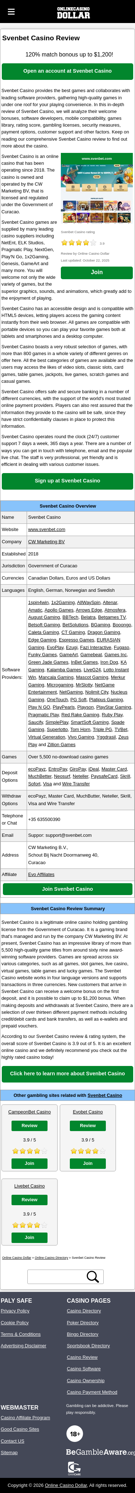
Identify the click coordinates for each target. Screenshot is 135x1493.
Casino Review (82, 1357)
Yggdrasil (106, 737)
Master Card (114, 769)
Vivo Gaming (81, 737)
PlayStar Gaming (113, 707)
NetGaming (71, 692)
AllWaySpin (88, 602)
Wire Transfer (76, 783)
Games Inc (115, 654)
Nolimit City (96, 692)
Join (97, 272)
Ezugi (71, 647)
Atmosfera (114, 610)
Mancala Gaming (56, 677)
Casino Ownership (86, 1380)
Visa (47, 783)
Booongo (122, 624)
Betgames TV (111, 617)
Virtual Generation (46, 737)
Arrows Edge (89, 610)
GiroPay (77, 769)
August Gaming (44, 617)
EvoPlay (55, 647)
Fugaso (121, 647)
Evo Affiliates (41, 874)
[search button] (93, 1277)
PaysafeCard (104, 776)
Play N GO (39, 707)
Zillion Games (62, 744)
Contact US (12, 1441)
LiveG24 (92, 669)
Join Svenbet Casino (67, 889)
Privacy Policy (15, 1310)
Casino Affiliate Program (25, 1417)
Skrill (125, 776)
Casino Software (84, 1368)
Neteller (80, 776)
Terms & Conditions (21, 1334)
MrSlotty (84, 684)
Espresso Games (76, 640)
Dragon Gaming (103, 632)
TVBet (120, 729)
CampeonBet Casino (29, 1112)
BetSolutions (76, 624)
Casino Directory (84, 1310)
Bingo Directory (82, 1334)
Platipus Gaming (106, 699)
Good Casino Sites (20, 1429)
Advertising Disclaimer (23, 1345)
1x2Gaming (63, 602)
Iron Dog (109, 662)
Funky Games (42, 654)
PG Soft (79, 699)
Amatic (35, 610)
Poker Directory (83, 1322)
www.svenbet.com (97, 158)
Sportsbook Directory (88, 1345)
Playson (85, 707)
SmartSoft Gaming (90, 722)
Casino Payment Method (92, 1392)
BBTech (70, 617)
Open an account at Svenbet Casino (67, 71)
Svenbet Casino (104, 1095)
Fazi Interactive (95, 647)
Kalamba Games (64, 669)
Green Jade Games (48, 662)
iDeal (94, 769)
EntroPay (57, 769)
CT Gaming (73, 632)
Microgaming (60, 684)
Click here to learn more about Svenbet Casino (67, 1073)
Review (29, 1125)
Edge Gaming (42, 640)
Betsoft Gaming (44, 624)
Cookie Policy (15, 1322)
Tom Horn (80, 729)
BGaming (100, 624)
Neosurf (62, 776)
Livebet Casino (29, 1186)
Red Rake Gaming (80, 714)
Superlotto (57, 729)
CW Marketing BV (46, 541)
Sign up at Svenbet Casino (67, 481)
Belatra (88, 617)
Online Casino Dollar (66, 1485)
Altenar (110, 602)
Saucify (35, 722)
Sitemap (9, 1452)
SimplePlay (56, 722)
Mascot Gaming (92, 677)
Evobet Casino (88, 1112)
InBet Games (84, 662)
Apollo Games (59, 610)
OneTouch (57, 699)
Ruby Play (112, 714)
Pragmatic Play (43, 714)
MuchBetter (39, 776)
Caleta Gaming (43, 632)
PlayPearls (64, 707)
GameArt (68, 654)
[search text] (57, 1277)
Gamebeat (91, 654)
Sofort (34, 783)
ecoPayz (37, 769)
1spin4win (38, 602)
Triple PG (102, 729)
